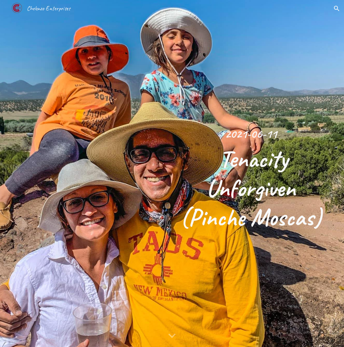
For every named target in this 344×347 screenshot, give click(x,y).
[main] (250, 173)
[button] (336, 8)
